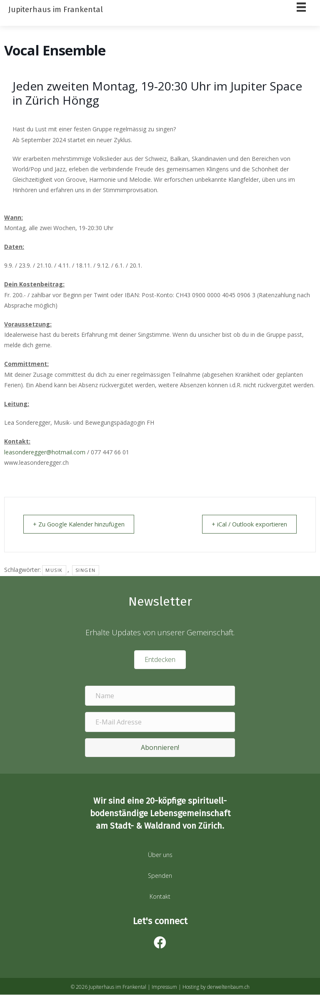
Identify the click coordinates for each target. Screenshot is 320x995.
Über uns (160, 855)
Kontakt (160, 897)
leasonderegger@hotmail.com (44, 452)
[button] (160, 748)
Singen (85, 570)
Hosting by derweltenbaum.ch (216, 987)
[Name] (160, 696)
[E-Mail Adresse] (160, 722)
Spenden (160, 876)
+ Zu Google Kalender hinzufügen (82, 524)
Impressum (164, 987)
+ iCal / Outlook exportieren (245, 524)
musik (54, 570)
